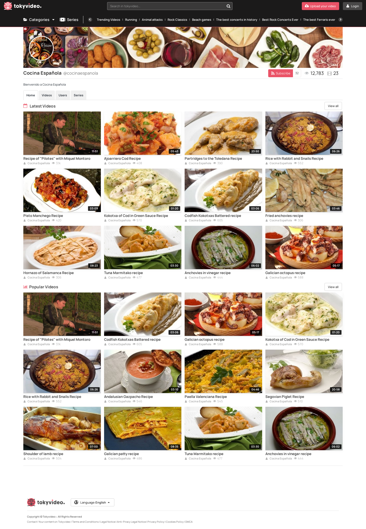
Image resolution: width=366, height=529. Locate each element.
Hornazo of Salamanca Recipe (48, 273)
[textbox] (166, 6)
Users (63, 95)
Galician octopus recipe (285, 273)
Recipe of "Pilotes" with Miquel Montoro (56, 158)
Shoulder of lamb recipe (43, 454)
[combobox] (170, 6)
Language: (92, 502)
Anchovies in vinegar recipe (208, 273)
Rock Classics (177, 19)
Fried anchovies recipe (284, 215)
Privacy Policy (156, 521)
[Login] (352, 6)
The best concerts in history (236, 19)
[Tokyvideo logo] (23, 7)
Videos (47, 95)
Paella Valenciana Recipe (206, 396)
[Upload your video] (320, 6)
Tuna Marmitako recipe (123, 273)
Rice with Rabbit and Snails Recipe (294, 158)
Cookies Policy (175, 521)
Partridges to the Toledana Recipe (213, 158)
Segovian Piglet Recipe (284, 396)
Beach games (201, 19)
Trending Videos (108, 19)
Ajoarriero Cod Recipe (122, 158)
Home (30, 95)
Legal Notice (107, 521)
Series (69, 19)
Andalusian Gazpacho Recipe (128, 396)
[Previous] (90, 19)
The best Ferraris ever (319, 19)
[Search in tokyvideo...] (228, 6)
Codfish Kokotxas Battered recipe (213, 215)
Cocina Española (36, 163)
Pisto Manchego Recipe (43, 215)
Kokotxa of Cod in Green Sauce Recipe (136, 215)
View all (333, 106)
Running (131, 19)
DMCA (189, 521)
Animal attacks (152, 19)
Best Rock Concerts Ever (280, 19)
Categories (39, 19)
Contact (32, 521)
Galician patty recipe (121, 454)
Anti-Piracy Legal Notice (131, 521)
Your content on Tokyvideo (54, 521)
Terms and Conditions (85, 521)
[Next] (340, 19)
